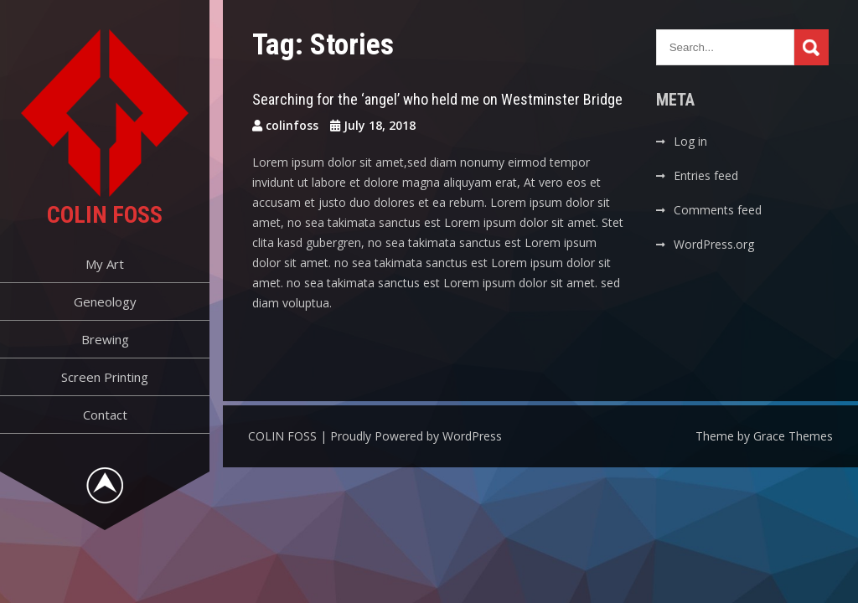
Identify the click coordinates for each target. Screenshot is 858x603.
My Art (104, 263)
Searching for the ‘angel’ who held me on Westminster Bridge (437, 99)
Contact (105, 414)
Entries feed (706, 175)
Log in (690, 141)
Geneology (105, 301)
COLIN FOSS (105, 215)
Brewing (105, 339)
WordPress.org (714, 244)
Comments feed (718, 210)
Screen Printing (104, 376)
